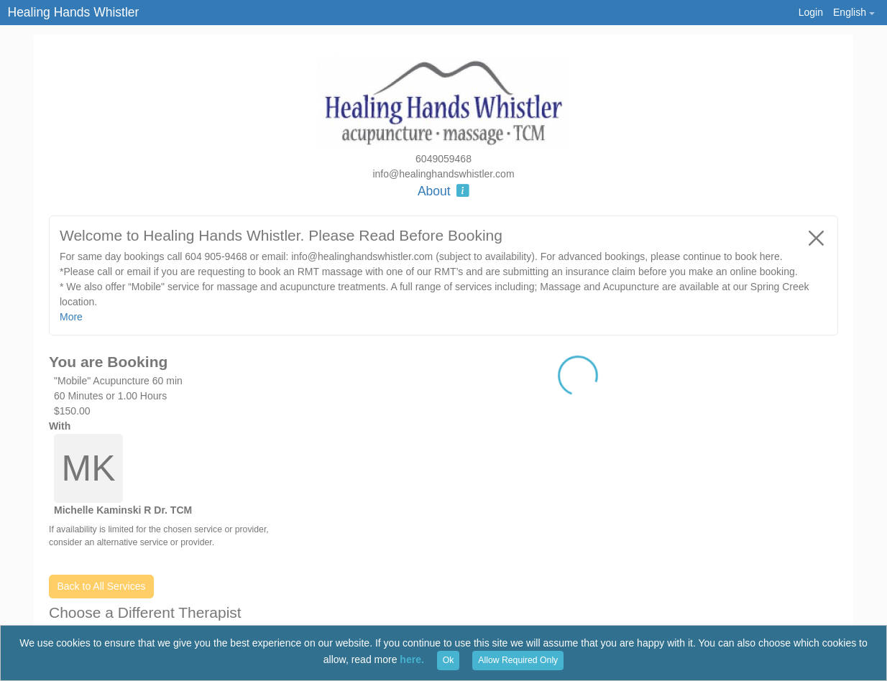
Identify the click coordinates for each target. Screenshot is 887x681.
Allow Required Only (518, 660)
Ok (448, 660)
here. (411, 659)
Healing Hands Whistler (73, 12)
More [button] (71, 317)
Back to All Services (102, 586)
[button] (853, 12)
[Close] (816, 237)
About (443, 191)
